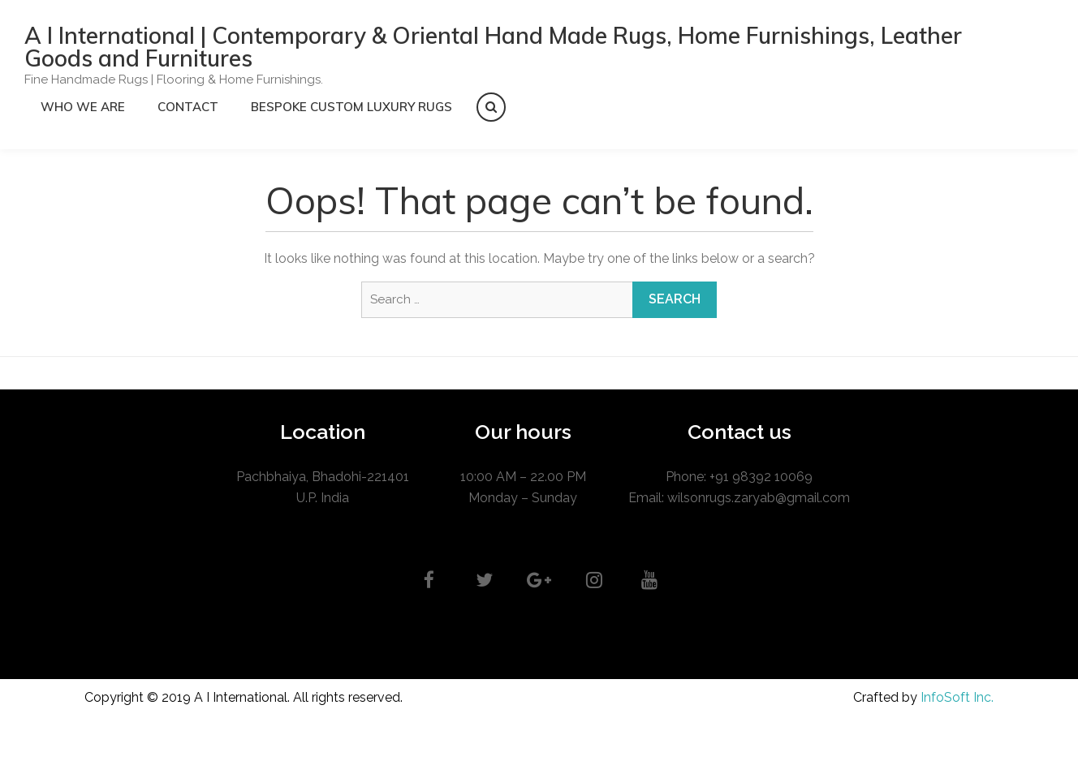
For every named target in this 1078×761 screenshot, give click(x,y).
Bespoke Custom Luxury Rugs (351, 106)
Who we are (83, 106)
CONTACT (187, 106)
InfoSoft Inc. (957, 697)
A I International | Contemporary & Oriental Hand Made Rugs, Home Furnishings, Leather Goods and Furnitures (493, 46)
